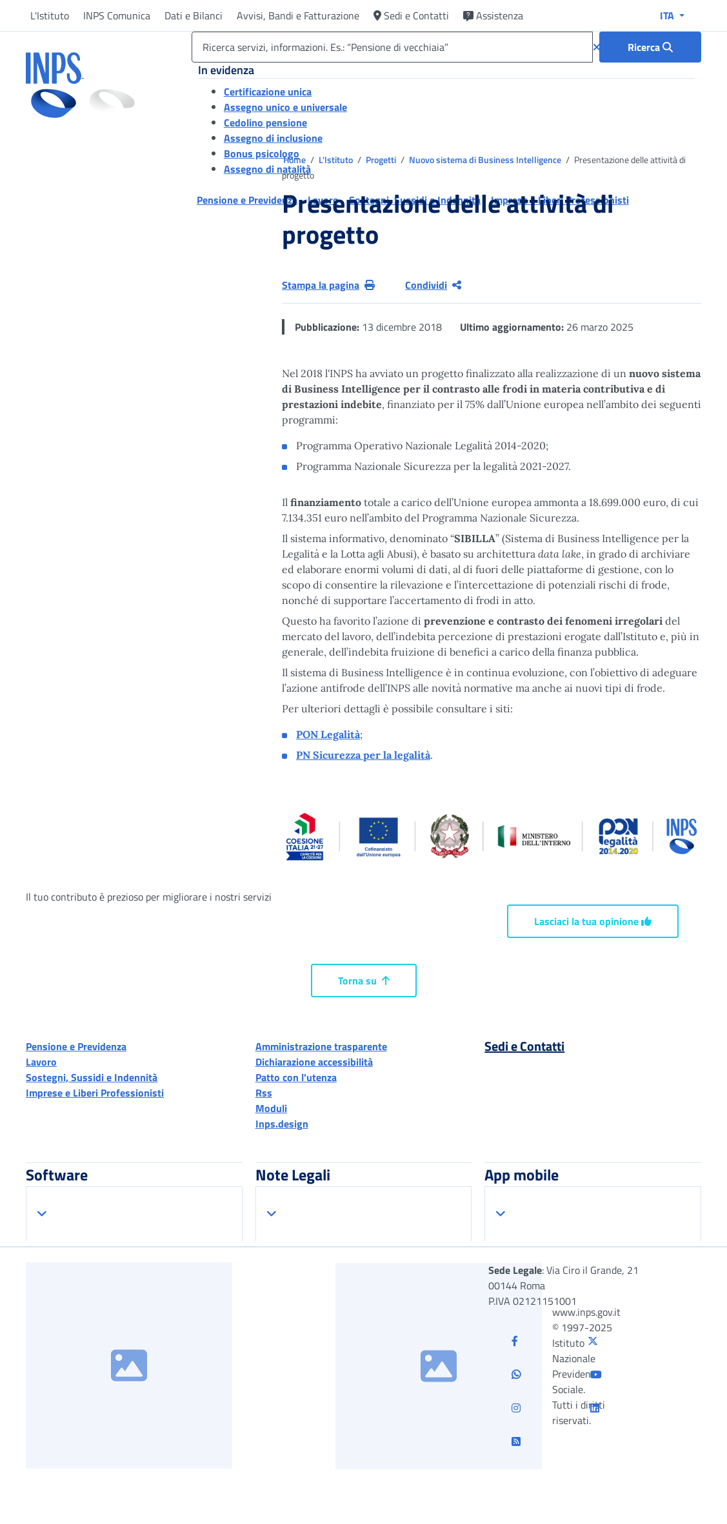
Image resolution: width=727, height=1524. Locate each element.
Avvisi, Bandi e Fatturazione (298, 15)
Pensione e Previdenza (76, 1046)
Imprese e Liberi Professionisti (95, 1092)
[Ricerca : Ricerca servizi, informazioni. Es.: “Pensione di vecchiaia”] (650, 47)
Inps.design (281, 1123)
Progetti (382, 159)
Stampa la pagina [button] (328, 285)
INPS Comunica (116, 15)
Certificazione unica (268, 91)
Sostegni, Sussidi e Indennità (91, 1077)
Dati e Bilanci (193, 15)
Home (295, 159)
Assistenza (493, 15)
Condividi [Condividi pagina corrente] (433, 285)
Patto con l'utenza (296, 1077)
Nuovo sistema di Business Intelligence (486, 159)
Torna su (364, 980)
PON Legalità (328, 734)
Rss (263, 1092)
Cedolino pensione (265, 122)
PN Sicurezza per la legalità (363, 754)
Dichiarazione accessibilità (314, 1062)
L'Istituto (49, 15)
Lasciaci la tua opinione (593, 921)
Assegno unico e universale (285, 107)
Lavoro (41, 1062)
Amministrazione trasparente (321, 1046)
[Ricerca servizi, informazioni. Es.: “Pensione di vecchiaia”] (392, 47)
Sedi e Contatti (411, 15)
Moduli (271, 1108)
